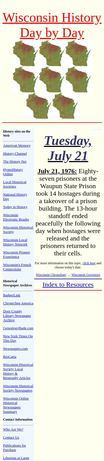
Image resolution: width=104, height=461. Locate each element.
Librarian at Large (16, 458)
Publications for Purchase (14, 447)
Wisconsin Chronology (51, 275)
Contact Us (11, 437)
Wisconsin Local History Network (15, 242)
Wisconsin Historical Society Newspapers (18, 388)
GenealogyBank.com (18, 328)
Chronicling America (18, 303)
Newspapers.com (15, 348)
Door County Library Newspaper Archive (17, 315)
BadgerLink (11, 295)
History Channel (15, 153)
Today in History (15, 207)
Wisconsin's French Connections (17, 267)
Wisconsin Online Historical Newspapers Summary (16, 405)
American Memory (17, 145)
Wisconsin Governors (85, 275)
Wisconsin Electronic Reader (16, 217)
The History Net (14, 161)
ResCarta (9, 356)
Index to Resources (67, 284)
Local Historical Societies (14, 184)
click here (89, 263)
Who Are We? (13, 429)
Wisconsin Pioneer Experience (16, 254)
